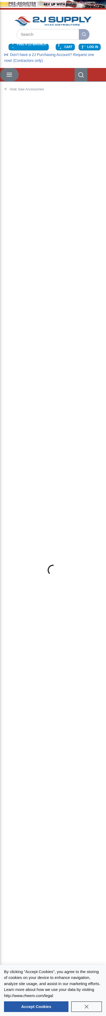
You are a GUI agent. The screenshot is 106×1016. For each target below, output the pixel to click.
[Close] (86, 1006)
